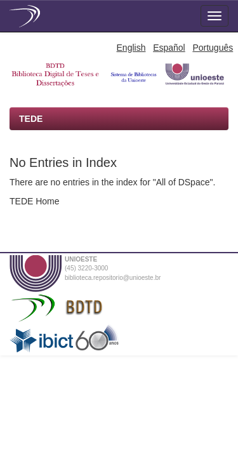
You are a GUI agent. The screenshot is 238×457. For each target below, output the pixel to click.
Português (212, 48)
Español (169, 48)
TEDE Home (35, 201)
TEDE (31, 119)
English (131, 48)
